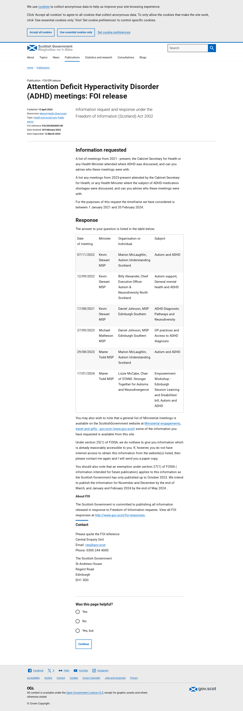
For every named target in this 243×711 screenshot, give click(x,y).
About (30, 57)
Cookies (74, 678)
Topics (43, 57)
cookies (44, 7)
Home (30, 67)
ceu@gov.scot (95, 545)
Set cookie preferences (114, 32)
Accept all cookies (41, 32)
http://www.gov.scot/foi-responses (120, 515)
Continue (83, 644)
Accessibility (33, 678)
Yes (84, 612)
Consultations (126, 57)
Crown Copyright (91, 678)
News (56, 57)
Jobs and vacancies (115, 678)
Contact (61, 678)
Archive (48, 678)
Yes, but (87, 631)
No (84, 621)
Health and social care (45, 117)
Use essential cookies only (76, 32)
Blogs (143, 57)
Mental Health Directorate (53, 113)
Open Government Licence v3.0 (84, 692)
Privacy (134, 678)
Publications (72, 57)
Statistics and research (98, 57)
